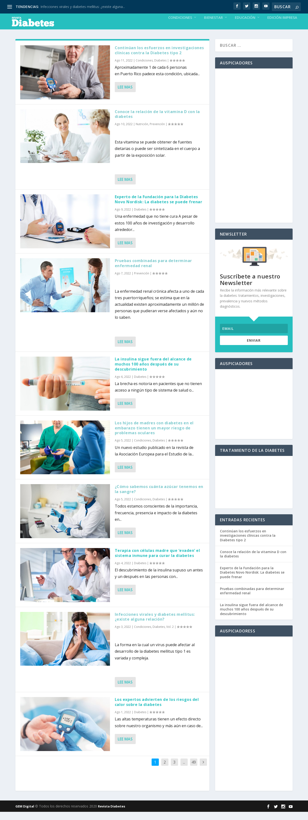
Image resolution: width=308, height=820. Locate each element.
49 (194, 770)
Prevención (157, 132)
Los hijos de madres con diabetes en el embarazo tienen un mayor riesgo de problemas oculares (154, 436)
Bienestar (213, 26)
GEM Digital (24, 814)
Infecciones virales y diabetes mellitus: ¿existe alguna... (82, 6)
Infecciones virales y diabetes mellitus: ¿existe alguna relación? (155, 625)
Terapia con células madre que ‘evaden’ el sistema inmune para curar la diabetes (157, 561)
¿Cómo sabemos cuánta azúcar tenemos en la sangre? (159, 497)
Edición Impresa (282, 26)
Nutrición (142, 132)
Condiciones (180, 26)
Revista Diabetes (111, 814)
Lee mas (125, 95)
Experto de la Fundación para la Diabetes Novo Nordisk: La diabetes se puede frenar (158, 207)
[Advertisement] (254, 153)
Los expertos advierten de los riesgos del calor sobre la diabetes (157, 710)
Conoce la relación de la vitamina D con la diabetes (157, 122)
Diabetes (160, 69)
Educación (245, 26)
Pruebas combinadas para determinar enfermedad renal (153, 271)
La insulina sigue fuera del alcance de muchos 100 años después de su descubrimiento (153, 372)
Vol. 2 (170, 635)
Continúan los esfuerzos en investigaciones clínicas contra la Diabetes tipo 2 (159, 58)
